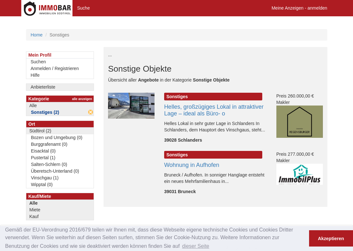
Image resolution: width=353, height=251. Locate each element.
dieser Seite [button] (195, 246)
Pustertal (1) (43, 157)
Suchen (38, 61)
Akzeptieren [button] (331, 238)
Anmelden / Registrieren (55, 68)
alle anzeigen (82, 99)
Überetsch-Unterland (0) (55, 171)
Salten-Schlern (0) (49, 164)
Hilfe (35, 75)
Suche (83, 8)
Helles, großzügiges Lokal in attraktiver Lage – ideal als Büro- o (214, 110)
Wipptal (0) (42, 184)
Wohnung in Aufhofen (191, 165)
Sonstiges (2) (45, 112)
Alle (33, 105)
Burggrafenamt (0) (49, 144)
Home (37, 34)
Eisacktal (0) (43, 150)
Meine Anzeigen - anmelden (299, 8)
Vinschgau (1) (45, 177)
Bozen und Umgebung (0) (56, 137)
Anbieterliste (43, 87)
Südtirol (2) (40, 130)
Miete (34, 209)
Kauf (34, 216)
